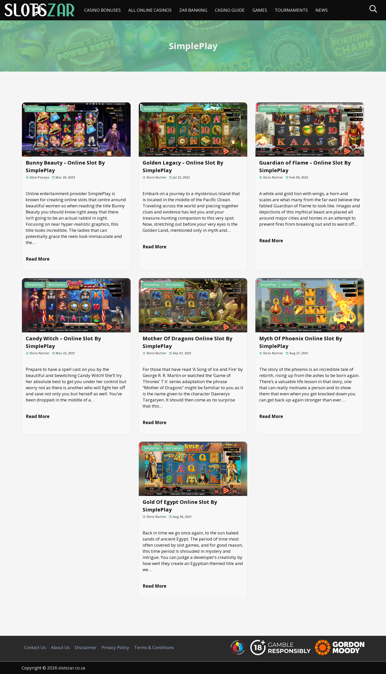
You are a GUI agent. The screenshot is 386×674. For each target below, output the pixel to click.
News (321, 10)
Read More (37, 259)
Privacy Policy (115, 647)
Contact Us (35, 647)
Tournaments (291, 10)
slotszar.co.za (71, 668)
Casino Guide (230, 10)
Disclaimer (85, 647)
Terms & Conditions (154, 647)
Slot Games (57, 109)
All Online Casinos (150, 10)
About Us (60, 647)
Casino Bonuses (102, 10)
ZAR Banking (193, 10)
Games (259, 10)
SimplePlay (35, 109)
